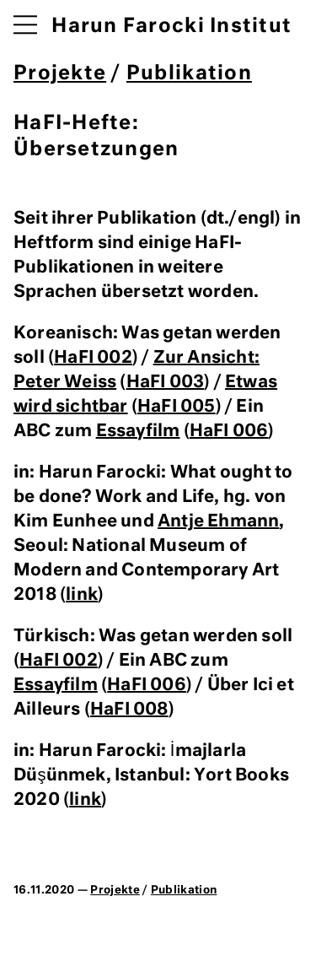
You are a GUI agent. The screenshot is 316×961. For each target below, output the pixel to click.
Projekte (59, 74)
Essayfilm (138, 431)
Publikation (189, 74)
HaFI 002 (93, 357)
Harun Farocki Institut (171, 26)
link (82, 594)
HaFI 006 (229, 431)
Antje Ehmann (218, 521)
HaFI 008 (129, 709)
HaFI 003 (165, 382)
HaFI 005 (176, 406)
